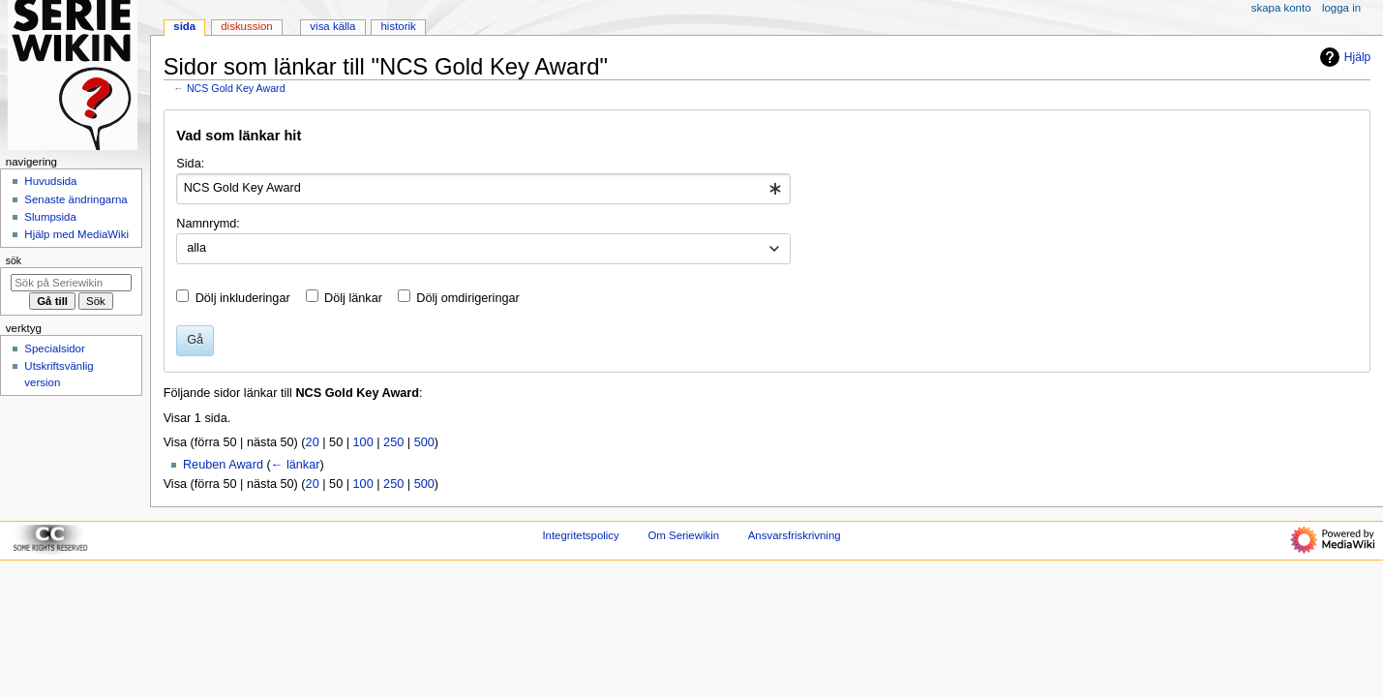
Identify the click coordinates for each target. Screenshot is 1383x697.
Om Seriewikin (683, 535)
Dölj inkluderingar (242, 298)
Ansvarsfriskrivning (794, 535)
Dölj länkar (353, 298)
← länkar (295, 464)
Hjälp (1342, 57)
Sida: (190, 163)
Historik (398, 26)
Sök (13, 260)
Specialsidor (54, 348)
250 (393, 442)
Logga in (1341, 8)
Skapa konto (1281, 8)
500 (424, 442)
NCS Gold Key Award (236, 88)
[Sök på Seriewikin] (71, 282)
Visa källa (332, 26)
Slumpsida (49, 217)
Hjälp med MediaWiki (76, 234)
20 (312, 442)
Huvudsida (50, 181)
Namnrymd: (208, 223)
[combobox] (483, 188)
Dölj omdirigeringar (467, 298)
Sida (184, 26)
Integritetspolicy (580, 535)
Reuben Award (223, 464)
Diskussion (246, 26)
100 (363, 442)
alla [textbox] (196, 248)
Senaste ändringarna (75, 199)
